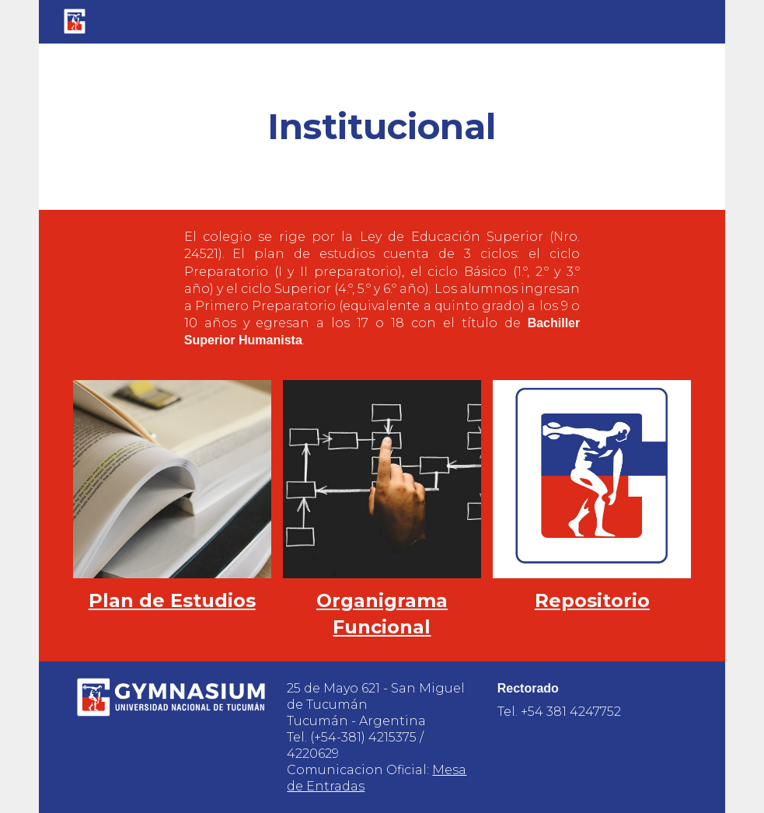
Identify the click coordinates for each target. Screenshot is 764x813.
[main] (382, 126)
